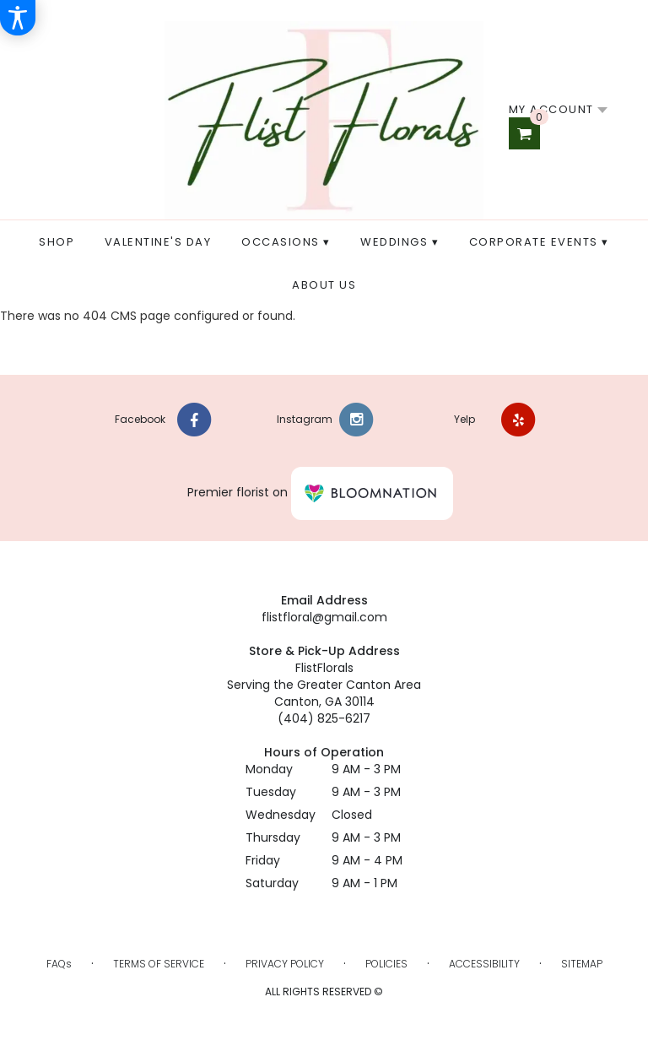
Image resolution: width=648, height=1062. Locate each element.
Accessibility (484, 963)
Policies (386, 963)
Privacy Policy (285, 963)
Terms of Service (158, 963)
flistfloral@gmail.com (324, 617)
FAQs (59, 963)
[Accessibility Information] (17, 17)
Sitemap (581, 963)
